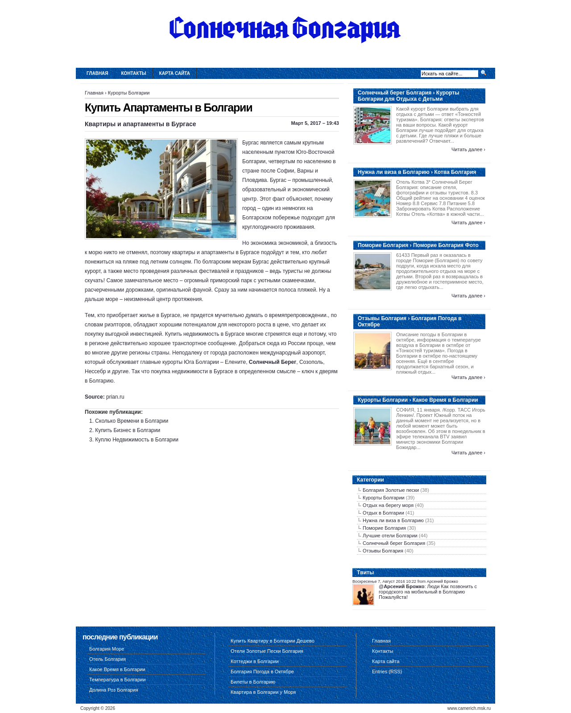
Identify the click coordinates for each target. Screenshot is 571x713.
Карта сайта (174, 73)
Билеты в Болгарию (253, 681)
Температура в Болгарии (117, 679)
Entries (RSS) (387, 671)
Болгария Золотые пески (391, 490)
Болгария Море (106, 648)
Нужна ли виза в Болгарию (393, 520)
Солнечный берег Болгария (394, 543)
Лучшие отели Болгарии (390, 535)
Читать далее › (468, 149)
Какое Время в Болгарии (117, 669)
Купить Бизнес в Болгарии (127, 430)
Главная (97, 73)
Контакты (133, 73)
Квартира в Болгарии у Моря (263, 692)
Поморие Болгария (384, 528)
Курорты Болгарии (129, 92)
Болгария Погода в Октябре (262, 671)
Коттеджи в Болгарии (255, 661)
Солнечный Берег (272, 362)
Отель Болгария (107, 659)
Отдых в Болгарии (383, 512)
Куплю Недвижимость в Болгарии (136, 440)
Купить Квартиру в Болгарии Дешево (272, 640)
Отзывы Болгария (383, 550)
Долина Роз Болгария (113, 689)
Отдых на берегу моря (388, 505)
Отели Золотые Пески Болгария (267, 651)
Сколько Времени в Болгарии (131, 421)
